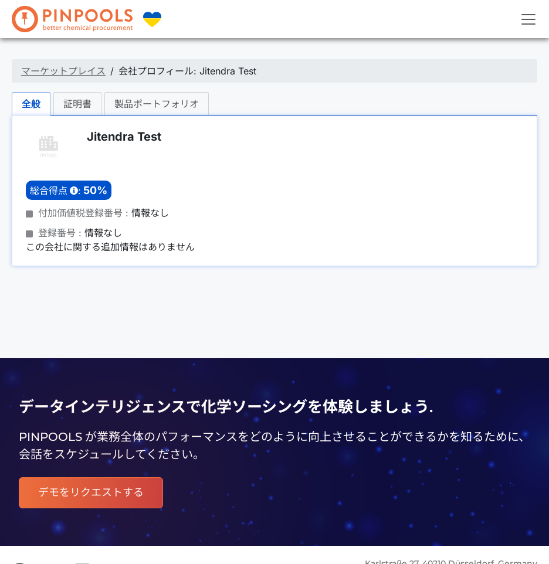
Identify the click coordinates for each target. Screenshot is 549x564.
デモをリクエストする (91, 492)
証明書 (77, 104)
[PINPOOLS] (72, 19)
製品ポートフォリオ (156, 104)
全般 (31, 104)
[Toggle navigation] (528, 19)
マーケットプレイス (63, 71)
